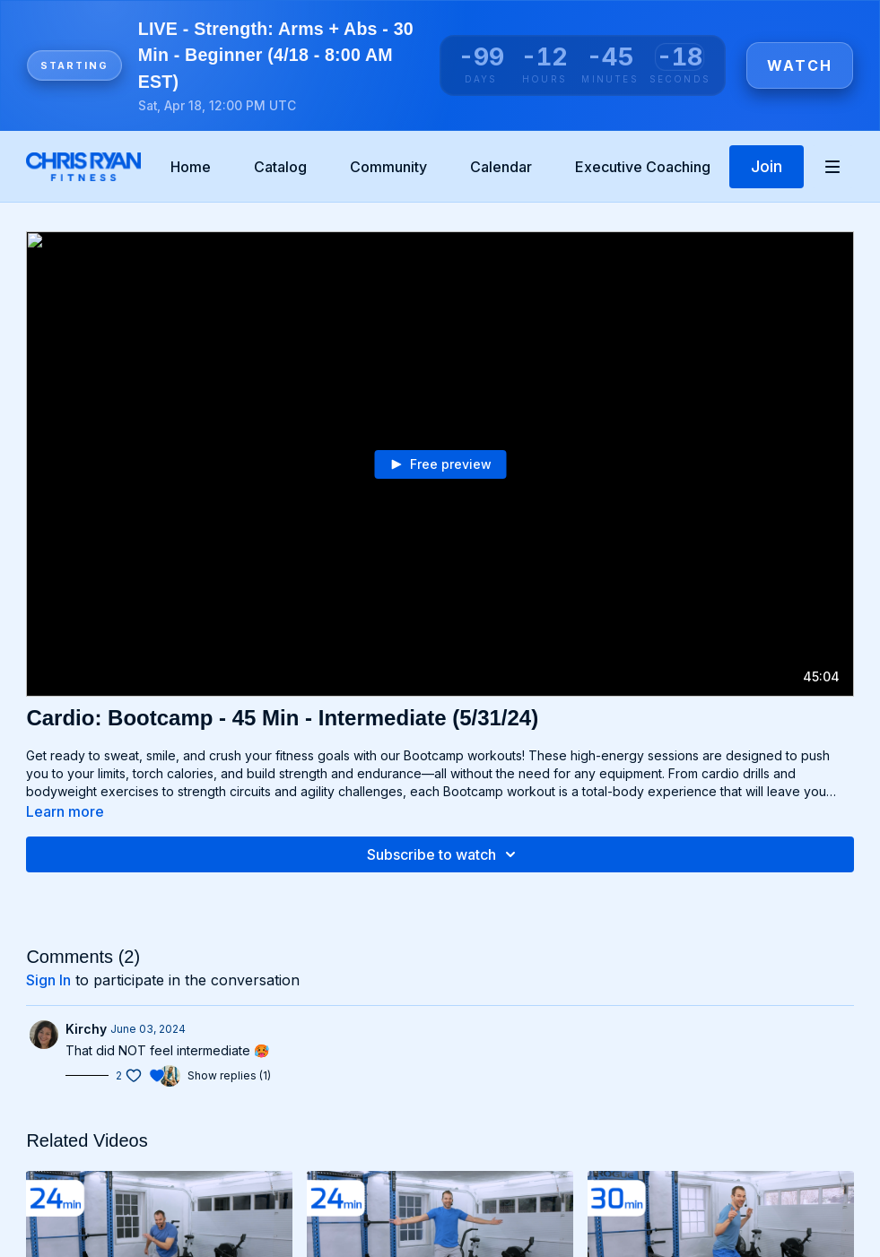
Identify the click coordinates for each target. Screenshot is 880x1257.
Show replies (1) (229, 1075)
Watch (799, 65)
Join (766, 166)
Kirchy (86, 1028)
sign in (48, 980)
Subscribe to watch (444, 854)
